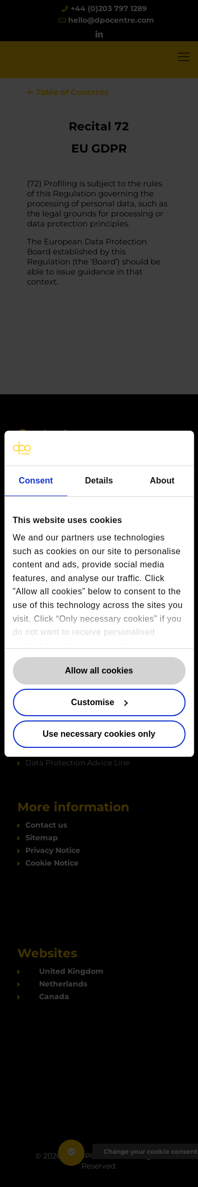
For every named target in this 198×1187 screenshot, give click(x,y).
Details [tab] (99, 480)
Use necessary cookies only (99, 733)
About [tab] (162, 480)
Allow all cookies (99, 670)
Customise (99, 702)
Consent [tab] (35, 480)
